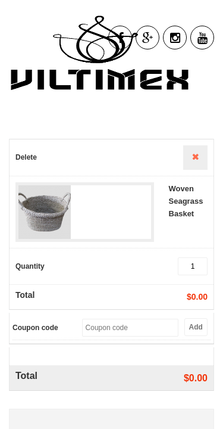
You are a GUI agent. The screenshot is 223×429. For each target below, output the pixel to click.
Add (196, 327)
